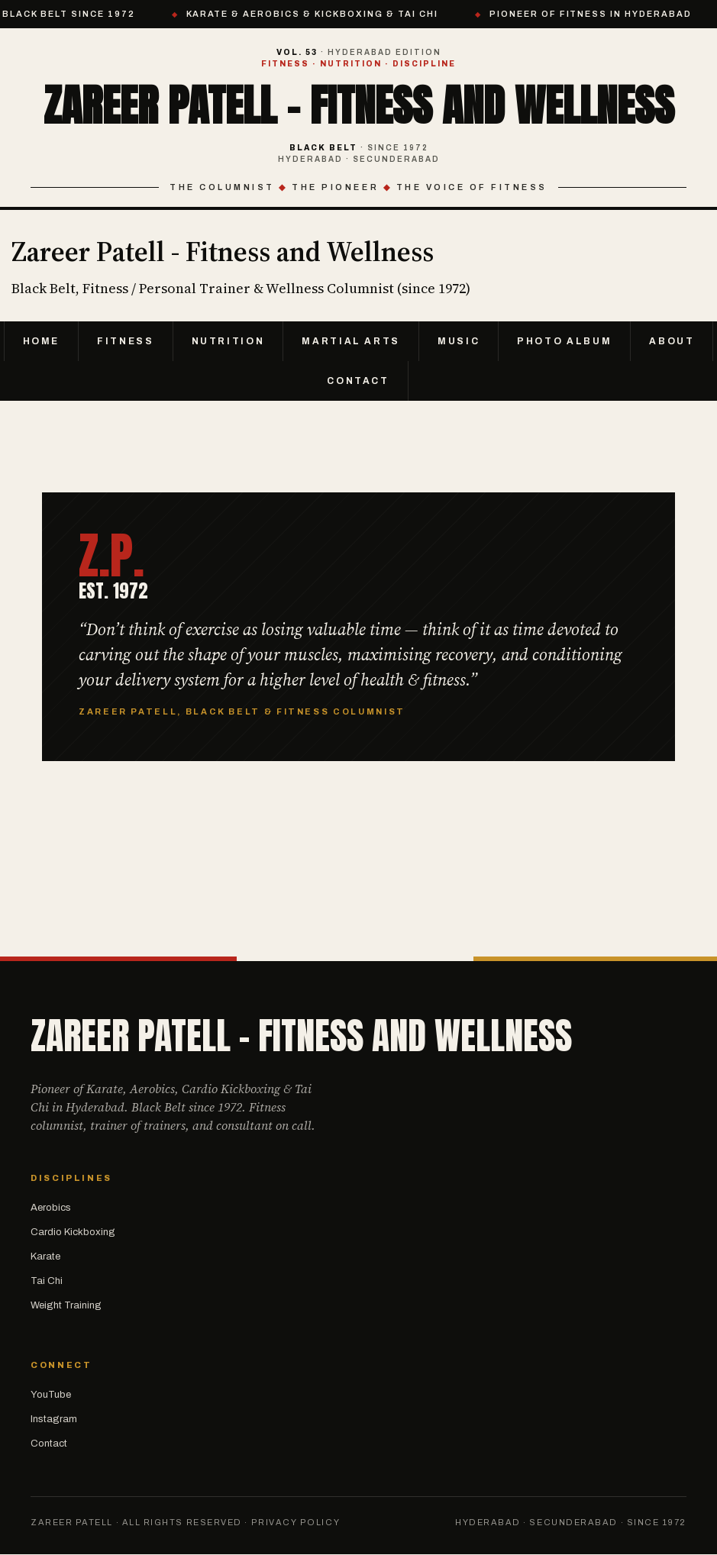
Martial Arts (351, 341)
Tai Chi (47, 1281)
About (671, 341)
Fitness (125, 341)
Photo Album (564, 341)
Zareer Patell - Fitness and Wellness (359, 105)
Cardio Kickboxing (73, 1232)
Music (459, 341)
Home (41, 341)
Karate (45, 1256)
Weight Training (66, 1305)
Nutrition (228, 341)
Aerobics (51, 1207)
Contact (358, 381)
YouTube (51, 1394)
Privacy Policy (296, 1522)
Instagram (54, 1419)
